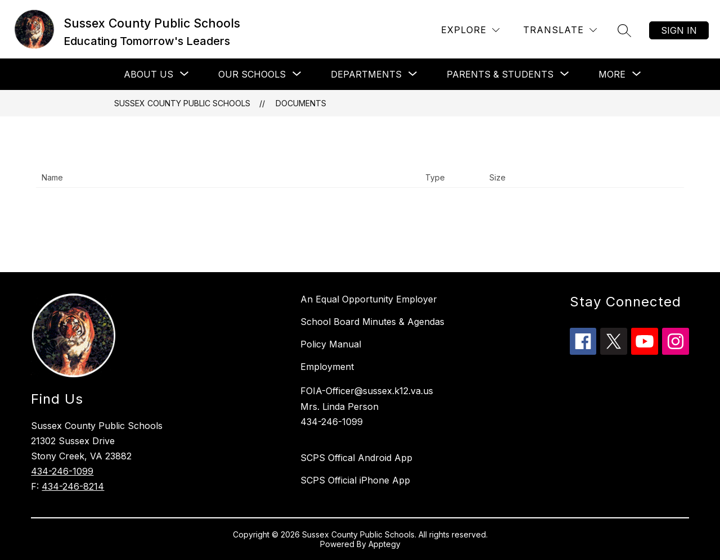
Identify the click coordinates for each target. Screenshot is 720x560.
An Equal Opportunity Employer (368, 299)
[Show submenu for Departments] (366, 74)
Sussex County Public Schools (182, 103)
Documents (301, 103)
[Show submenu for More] (612, 74)
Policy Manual (330, 344)
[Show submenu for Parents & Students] (500, 74)
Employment (327, 366)
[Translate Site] (560, 30)
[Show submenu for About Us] (148, 74)
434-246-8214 (73, 486)
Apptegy (384, 544)
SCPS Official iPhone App (355, 480)
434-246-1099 (62, 471)
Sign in (679, 30)
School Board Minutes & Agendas (372, 321)
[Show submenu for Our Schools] (252, 74)
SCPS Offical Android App (356, 457)
